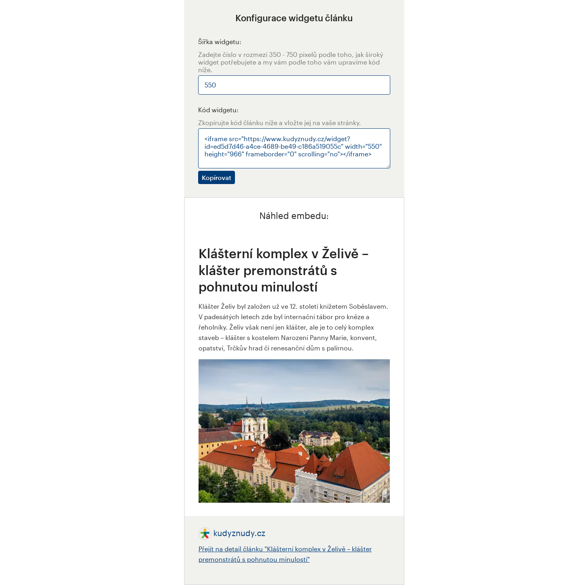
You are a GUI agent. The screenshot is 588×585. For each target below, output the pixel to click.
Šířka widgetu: (219, 41)
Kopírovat (216, 177)
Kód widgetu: (218, 109)
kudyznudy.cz (239, 533)
